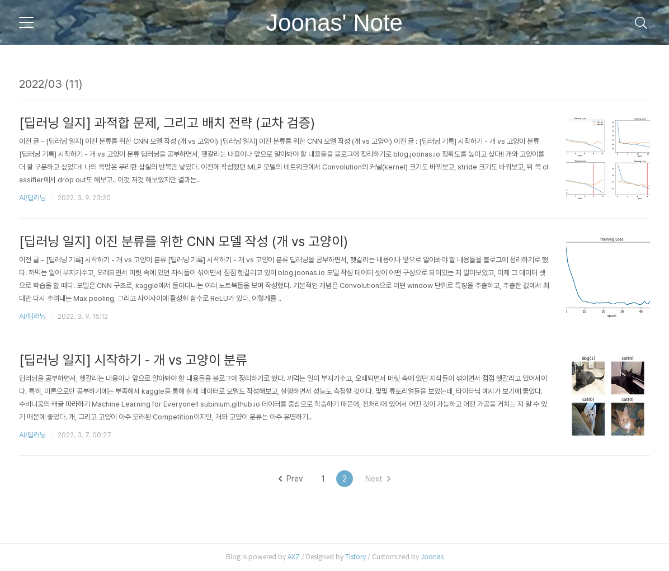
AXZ (294, 557)
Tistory (355, 557)
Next (377, 478)
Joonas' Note (334, 23)
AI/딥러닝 (32, 198)
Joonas (432, 557)
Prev (291, 478)
